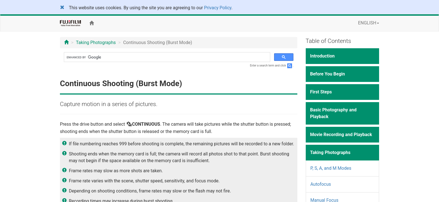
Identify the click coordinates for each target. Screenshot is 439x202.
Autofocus (320, 184)
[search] (166, 57)
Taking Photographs (96, 42)
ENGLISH (368, 23)
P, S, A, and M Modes (330, 168)
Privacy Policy (218, 7)
